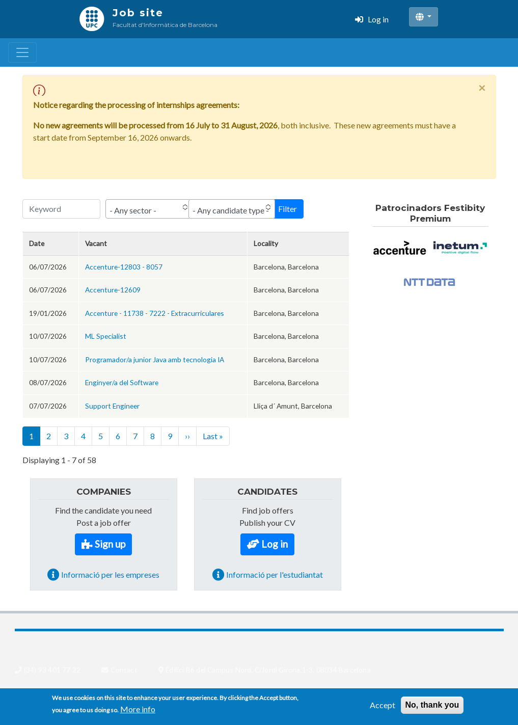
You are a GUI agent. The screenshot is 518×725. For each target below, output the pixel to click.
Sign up (110, 544)
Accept (382, 707)
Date (36, 243)
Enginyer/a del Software (121, 382)
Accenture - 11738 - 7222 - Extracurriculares (154, 313)
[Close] (482, 87)
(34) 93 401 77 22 (52, 669)
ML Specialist (105, 336)
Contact (124, 669)
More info (137, 711)
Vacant (96, 243)
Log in (378, 19)
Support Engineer (112, 405)
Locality (266, 243)
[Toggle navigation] (22, 52)
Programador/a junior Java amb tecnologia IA (154, 359)
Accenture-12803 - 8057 (123, 266)
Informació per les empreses (110, 574)
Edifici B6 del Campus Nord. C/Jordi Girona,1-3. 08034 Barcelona (268, 669)
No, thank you (432, 707)
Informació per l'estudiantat (274, 574)
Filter (287, 208)
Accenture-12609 (113, 289)
